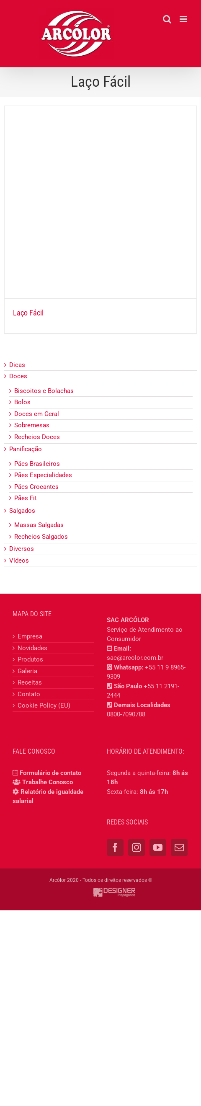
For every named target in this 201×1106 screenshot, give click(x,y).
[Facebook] (115, 847)
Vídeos (19, 560)
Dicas (17, 365)
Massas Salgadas (39, 525)
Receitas (30, 682)
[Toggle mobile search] (167, 19)
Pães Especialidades (43, 475)
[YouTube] (157, 847)
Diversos (21, 549)
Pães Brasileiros (37, 464)
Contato (29, 694)
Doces (18, 376)
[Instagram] (136, 847)
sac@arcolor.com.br (135, 658)
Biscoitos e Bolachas (44, 391)
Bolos (22, 402)
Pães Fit (25, 498)
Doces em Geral (36, 414)
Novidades (32, 648)
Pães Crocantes (36, 487)
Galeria (27, 671)
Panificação (25, 449)
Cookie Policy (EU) (44, 705)
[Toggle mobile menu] (184, 19)
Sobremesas (31, 425)
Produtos (30, 659)
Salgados (22, 510)
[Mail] (179, 847)
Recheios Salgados (41, 536)
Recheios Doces (37, 437)
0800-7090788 (126, 714)
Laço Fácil (28, 312)
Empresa (30, 636)
